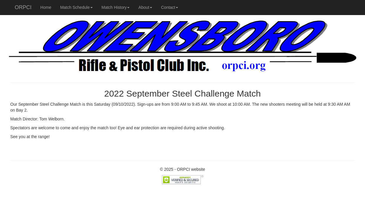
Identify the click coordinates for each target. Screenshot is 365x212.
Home (45, 7)
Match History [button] (116, 7)
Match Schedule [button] (76, 7)
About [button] (145, 7)
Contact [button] (169, 7)
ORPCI (23, 7)
